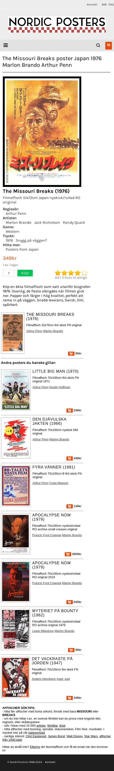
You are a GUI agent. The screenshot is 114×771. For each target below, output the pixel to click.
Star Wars (91, 736)
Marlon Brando (18, 222)
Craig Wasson (58, 483)
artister (41, 725)
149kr (73, 506)
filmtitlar (52, 725)
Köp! (25, 273)
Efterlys (35, 747)
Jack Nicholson (47, 222)
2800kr (73, 554)
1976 (9, 240)
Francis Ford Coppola (46, 535)
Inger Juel (63, 679)
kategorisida (36, 732)
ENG (111, 4)
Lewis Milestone (43, 631)
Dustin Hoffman (59, 387)
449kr (73, 458)
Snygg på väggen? (31, 240)
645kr (73, 602)
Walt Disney (74, 736)
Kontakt (92, 4)
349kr (73, 697)
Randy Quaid (74, 222)
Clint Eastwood (36, 736)
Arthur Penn (16, 213)
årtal (62, 725)
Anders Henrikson (44, 679)
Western (13, 231)
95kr (74, 353)
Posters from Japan (22, 249)
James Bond (56, 736)
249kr (73, 410)
